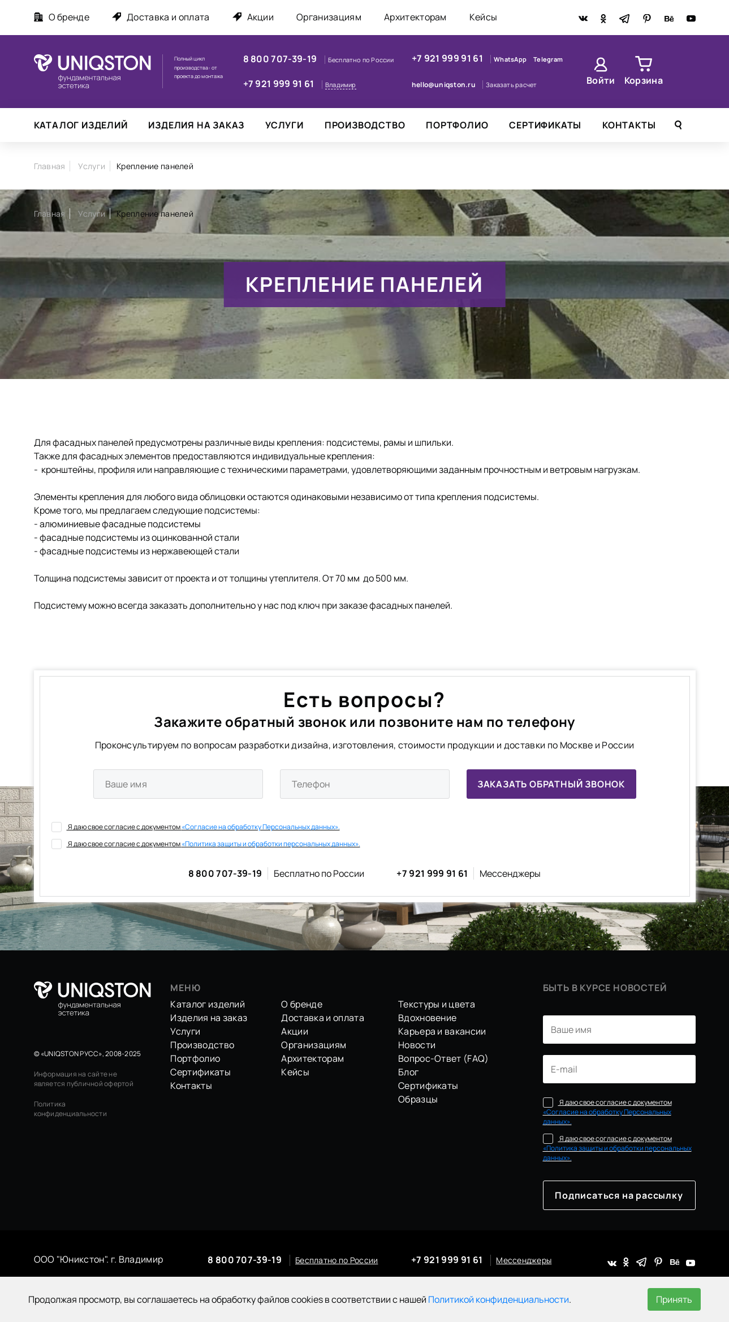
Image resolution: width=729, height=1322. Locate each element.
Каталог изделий (81, 125)
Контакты (628, 125)
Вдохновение (427, 1017)
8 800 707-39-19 (281, 59)
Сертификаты (545, 125)
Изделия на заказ (196, 125)
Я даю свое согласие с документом (195, 827)
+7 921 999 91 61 (279, 83)
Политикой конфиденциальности (498, 1299)
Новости (416, 1045)
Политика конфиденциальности (70, 1108)
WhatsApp (511, 59)
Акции (253, 17)
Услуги (284, 125)
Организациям (328, 17)
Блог (408, 1072)
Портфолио (457, 125)
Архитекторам (415, 17)
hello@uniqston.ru (444, 84)
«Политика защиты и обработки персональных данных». (271, 844)
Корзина (643, 80)
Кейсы (483, 17)
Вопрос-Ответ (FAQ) (443, 1058)
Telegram (548, 59)
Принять (674, 1299)
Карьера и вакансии (442, 1031)
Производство (365, 125)
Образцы (418, 1099)
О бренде (62, 17)
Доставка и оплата (160, 17)
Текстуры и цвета (436, 1004)
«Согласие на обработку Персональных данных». (261, 827)
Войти (600, 80)
